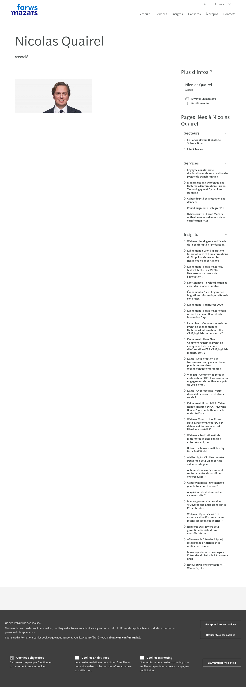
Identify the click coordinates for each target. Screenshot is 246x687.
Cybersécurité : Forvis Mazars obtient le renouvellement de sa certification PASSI (206, 217)
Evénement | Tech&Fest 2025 (205, 304)
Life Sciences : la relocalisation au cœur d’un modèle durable (207, 284)
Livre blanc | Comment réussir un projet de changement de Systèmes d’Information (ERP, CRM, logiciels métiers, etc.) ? (207, 328)
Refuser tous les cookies (220, 635)
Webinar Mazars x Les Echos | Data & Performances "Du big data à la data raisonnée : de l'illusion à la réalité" (205, 424)
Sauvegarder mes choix (222, 662)
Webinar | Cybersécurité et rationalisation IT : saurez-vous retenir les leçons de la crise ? (205, 517)
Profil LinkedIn (197, 103)
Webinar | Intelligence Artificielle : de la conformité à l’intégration (207, 242)
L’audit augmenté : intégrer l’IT (205, 208)
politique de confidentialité (123, 637)
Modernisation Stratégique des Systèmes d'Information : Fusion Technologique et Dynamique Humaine (206, 187)
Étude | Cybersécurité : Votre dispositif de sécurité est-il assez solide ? (206, 394)
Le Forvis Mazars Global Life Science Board (204, 141)
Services (161, 14)
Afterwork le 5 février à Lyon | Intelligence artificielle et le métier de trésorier (205, 542)
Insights (177, 14)
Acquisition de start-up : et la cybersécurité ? (204, 493)
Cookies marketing (159, 657)
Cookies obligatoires (30, 657)
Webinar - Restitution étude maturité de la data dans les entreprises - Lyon (204, 438)
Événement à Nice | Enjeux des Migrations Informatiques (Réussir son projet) (207, 295)
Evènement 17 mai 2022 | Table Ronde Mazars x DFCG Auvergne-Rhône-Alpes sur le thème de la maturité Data (207, 408)
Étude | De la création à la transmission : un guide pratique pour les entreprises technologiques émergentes (206, 363)
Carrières (194, 14)
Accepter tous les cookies (220, 624)
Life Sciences (195, 149)
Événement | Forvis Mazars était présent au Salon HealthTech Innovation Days (206, 314)
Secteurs (144, 14)
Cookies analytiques (95, 657)
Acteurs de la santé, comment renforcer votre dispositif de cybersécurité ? (205, 473)
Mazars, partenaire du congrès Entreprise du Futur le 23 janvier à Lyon (207, 555)
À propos (212, 14)
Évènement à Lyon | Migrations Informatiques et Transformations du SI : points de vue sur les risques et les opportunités (207, 255)
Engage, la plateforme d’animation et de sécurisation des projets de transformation (207, 173)
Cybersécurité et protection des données (206, 200)
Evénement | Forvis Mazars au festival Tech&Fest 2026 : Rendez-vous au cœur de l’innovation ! (205, 271)
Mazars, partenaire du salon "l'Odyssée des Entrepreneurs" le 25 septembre (206, 504)
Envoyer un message (200, 99)
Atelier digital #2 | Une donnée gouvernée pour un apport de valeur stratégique (205, 460)
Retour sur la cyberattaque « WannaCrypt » (204, 566)
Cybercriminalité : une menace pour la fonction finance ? (205, 484)
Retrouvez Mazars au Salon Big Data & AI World (205, 449)
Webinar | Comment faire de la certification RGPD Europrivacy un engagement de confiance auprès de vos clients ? (207, 379)
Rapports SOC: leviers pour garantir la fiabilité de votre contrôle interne (203, 530)
